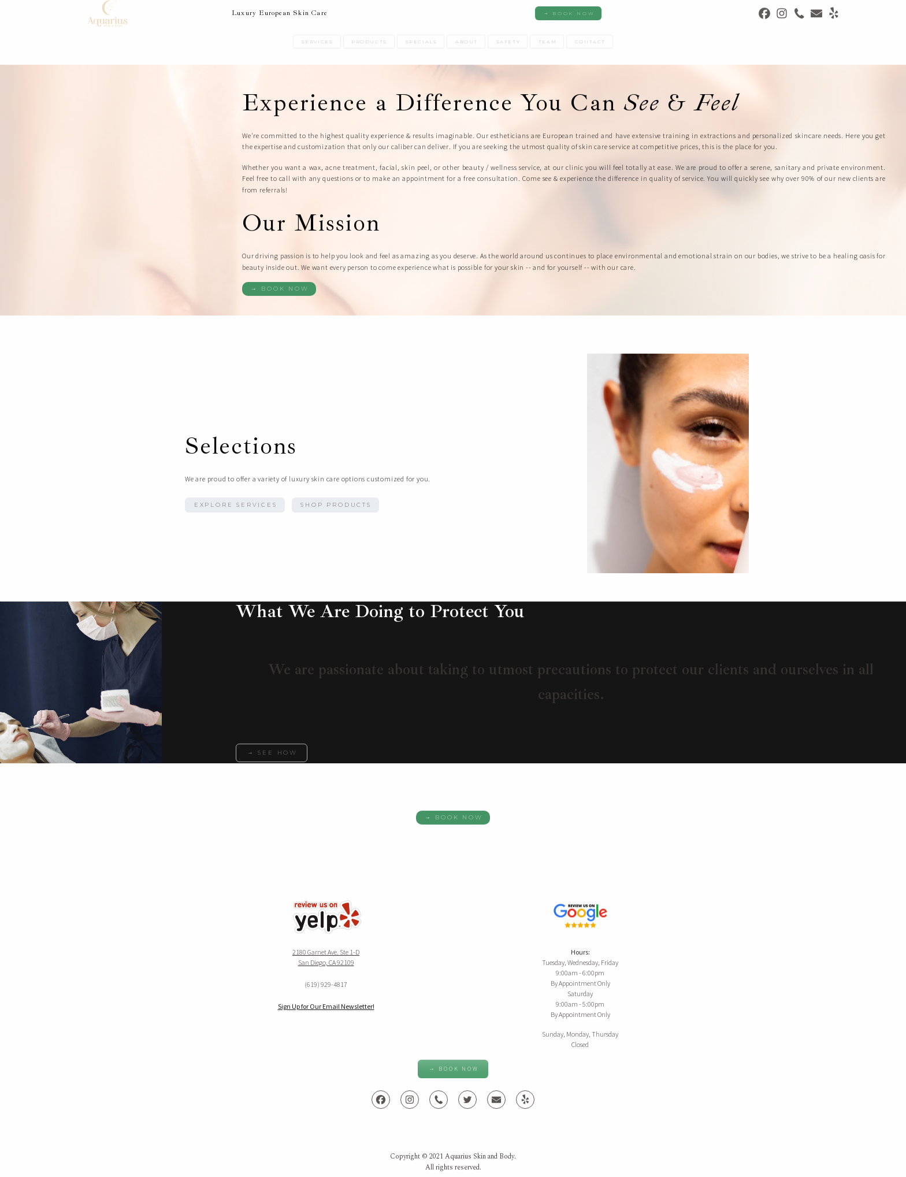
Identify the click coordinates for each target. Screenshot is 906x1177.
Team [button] (547, 44)
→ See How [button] (272, 755)
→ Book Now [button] (569, 15)
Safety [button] (508, 44)
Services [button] (317, 44)
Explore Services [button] (235, 507)
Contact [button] (590, 44)
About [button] (466, 44)
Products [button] (369, 44)
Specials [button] (421, 44)
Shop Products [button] (335, 507)
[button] (764, 15)
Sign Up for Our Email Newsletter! (326, 1008)
